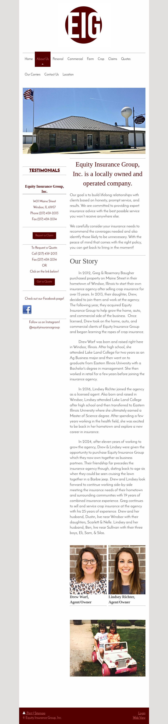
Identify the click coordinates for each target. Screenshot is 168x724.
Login (141, 713)
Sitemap (39, 713)
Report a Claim (44, 235)
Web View (139, 718)
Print (28, 713)
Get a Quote (44, 281)
